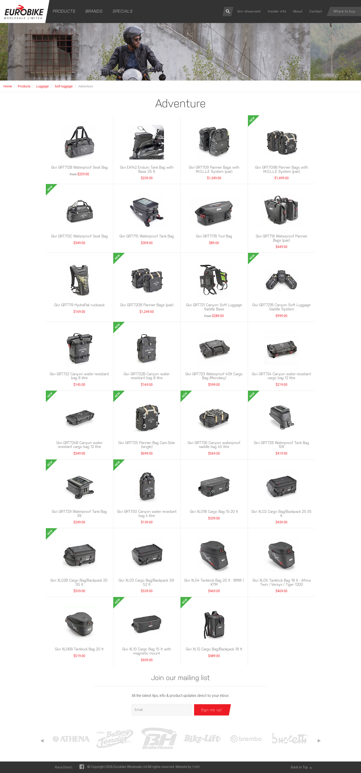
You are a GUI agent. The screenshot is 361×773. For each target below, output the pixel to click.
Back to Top (301, 767)
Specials (123, 11)
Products (64, 11)
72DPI (196, 767)
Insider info (277, 11)
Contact (315, 11)
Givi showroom (249, 11)
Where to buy (344, 11)
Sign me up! (211, 709)
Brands (93, 11)
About (298, 11)
